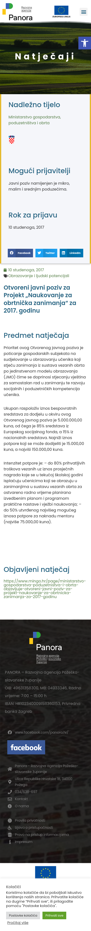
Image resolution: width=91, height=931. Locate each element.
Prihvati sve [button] (54, 915)
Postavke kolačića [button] (23, 915)
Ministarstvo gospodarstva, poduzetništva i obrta (34, 120)
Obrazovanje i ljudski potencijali (38, 276)
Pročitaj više (17, 922)
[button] (84, 43)
